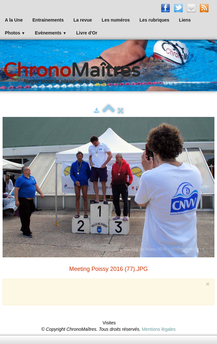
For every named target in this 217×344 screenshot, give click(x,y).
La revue (83, 20)
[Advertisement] (103, 291)
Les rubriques (154, 20)
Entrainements (48, 20)
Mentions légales (159, 329)
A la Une (14, 20)
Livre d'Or (86, 32)
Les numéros (116, 20)
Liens (185, 20)
